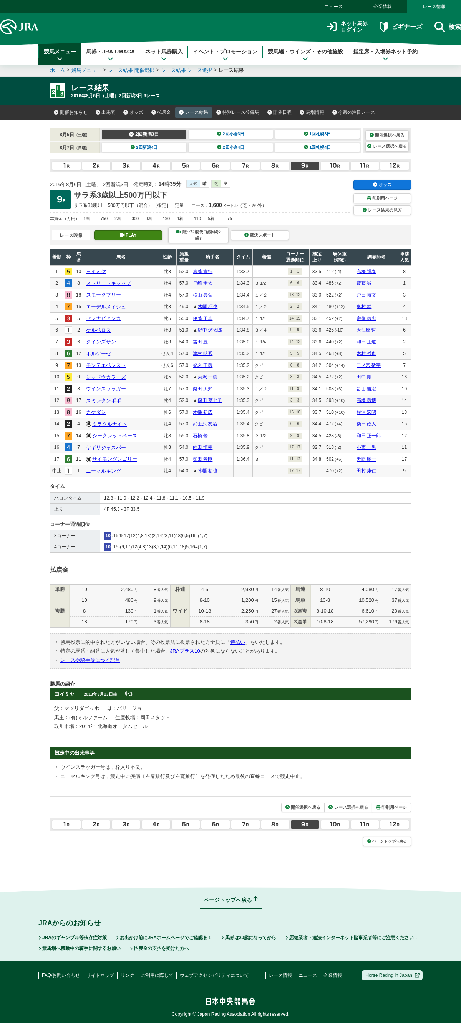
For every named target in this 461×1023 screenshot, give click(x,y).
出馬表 (106, 112)
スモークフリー (103, 295)
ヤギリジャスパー (106, 447)
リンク (127, 975)
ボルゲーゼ (98, 354)
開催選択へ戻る (387, 135)
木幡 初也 (207, 470)
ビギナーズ (401, 27)
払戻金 (161, 112)
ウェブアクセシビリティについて (214, 975)
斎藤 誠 (364, 283)
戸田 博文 (366, 295)
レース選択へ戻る (386, 146)
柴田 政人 (366, 424)
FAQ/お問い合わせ (61, 975)
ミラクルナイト (109, 424)
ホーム (57, 70)
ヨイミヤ (96, 271)
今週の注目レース (353, 112)
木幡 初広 (202, 412)
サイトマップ (100, 975)
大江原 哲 (366, 330)
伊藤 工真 (202, 318)
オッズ (133, 112)
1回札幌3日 (317, 134)
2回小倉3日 (230, 134)
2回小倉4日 (230, 147)
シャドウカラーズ (106, 377)
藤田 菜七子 (210, 400)
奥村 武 (364, 306)
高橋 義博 (366, 400)
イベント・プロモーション (225, 55)
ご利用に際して (157, 975)
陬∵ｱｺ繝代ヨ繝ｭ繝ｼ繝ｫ (198, 235)
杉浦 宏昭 (366, 412)
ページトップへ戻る (387, 841)
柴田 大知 (202, 389)
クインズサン (101, 342)
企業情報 (382, 6)
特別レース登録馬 (237, 112)
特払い (237, 642)
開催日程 (279, 112)
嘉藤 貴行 (202, 271)
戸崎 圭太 (202, 283)
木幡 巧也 (207, 306)
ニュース (333, 6)
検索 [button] (447, 27)
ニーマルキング (103, 471)
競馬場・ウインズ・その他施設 (305, 55)
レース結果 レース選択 (186, 70)
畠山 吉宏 (366, 389)
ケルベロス (98, 330)
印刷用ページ (382, 198)
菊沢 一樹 (207, 377)
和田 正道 (366, 342)
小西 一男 (366, 447)
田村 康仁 (366, 470)
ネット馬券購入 (164, 55)
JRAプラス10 (185, 651)
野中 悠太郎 (210, 330)
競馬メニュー (60, 55)
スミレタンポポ (103, 400)
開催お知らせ (71, 112)
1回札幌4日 (317, 147)
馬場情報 (312, 112)
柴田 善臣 (202, 459)
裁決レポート (259, 235)
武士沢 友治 (205, 424)
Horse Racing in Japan (392, 975)
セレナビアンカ (103, 318)
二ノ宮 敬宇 (369, 365)
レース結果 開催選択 (131, 70)
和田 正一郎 (369, 435)
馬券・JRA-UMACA (110, 55)
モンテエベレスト (106, 365)
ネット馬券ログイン (347, 26)
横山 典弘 (202, 295)
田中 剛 (364, 377)
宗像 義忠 (366, 318)
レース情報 (434, 6)
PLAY (128, 235)
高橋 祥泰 (366, 271)
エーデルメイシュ (106, 307)
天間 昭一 (366, 459)
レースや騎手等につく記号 (90, 660)
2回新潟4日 (144, 147)
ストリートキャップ (108, 283)
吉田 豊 (200, 342)
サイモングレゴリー (114, 459)
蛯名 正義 (202, 365)
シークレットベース (114, 435)
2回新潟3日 (144, 134)
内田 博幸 (202, 447)
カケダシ (96, 412)
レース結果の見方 (382, 210)
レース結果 (193, 112)
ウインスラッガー (106, 389)
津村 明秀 (202, 353)
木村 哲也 (366, 353)
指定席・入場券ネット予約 (385, 55)
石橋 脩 (200, 435)
